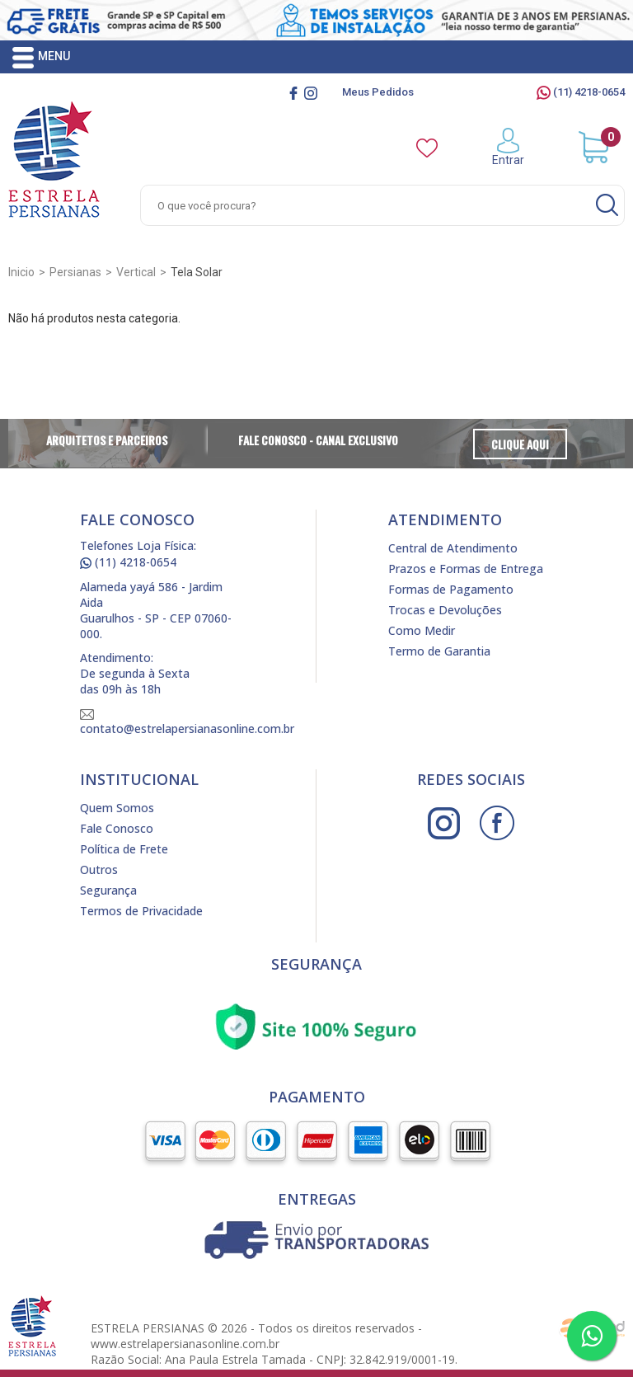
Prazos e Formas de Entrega (465, 568)
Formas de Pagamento (450, 589)
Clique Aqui (520, 444)
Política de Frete (124, 849)
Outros (99, 869)
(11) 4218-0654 (581, 92)
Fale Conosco (116, 828)
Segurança (108, 890)
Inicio (21, 272)
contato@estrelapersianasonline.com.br (187, 722)
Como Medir (421, 630)
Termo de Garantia (439, 651)
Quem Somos (117, 807)
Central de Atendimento (453, 548)
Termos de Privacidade (141, 911)
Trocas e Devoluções (445, 610)
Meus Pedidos (378, 92)
